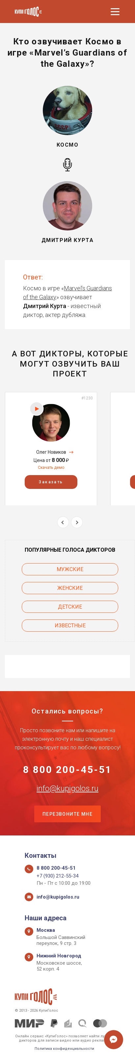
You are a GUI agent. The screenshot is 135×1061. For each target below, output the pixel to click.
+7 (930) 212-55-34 (57, 876)
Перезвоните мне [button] (67, 814)
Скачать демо (51, 467)
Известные (70, 625)
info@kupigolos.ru (67, 788)
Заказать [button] (51, 481)
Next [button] (77, 522)
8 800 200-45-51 (67, 770)
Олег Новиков (51, 452)
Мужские (70, 569)
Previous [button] (63, 522)
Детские (70, 607)
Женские (70, 588)
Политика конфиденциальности (64, 1049)
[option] (51, 448)
